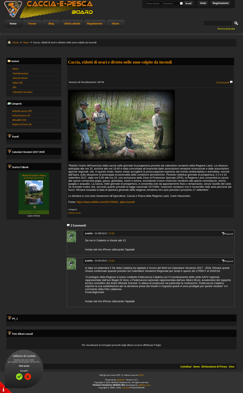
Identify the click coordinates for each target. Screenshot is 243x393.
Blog (51, 23)
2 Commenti (222, 82)
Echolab (125, 387)
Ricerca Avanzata (226, 29)
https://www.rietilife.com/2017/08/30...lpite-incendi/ (106, 201)
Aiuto (203, 3)
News (26, 42)
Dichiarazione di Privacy (214, 366)
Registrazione (221, 3)
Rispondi (227, 234)
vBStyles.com (144, 385)
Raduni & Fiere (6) (22, 124)
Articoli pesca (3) (21, 115)
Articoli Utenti (20, 77)
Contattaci (186, 366)
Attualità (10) (19, 119)
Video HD (18, 82)
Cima (231, 366)
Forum (32, 23)
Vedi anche (24, 366)
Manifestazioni (20, 73)
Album (115, 23)
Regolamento (94, 23)
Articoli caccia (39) (22, 110)
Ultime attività (72, 23)
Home (13, 23)
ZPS (14, 87)
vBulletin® (121, 379)
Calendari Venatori (22, 91)
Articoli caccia (74, 213)
